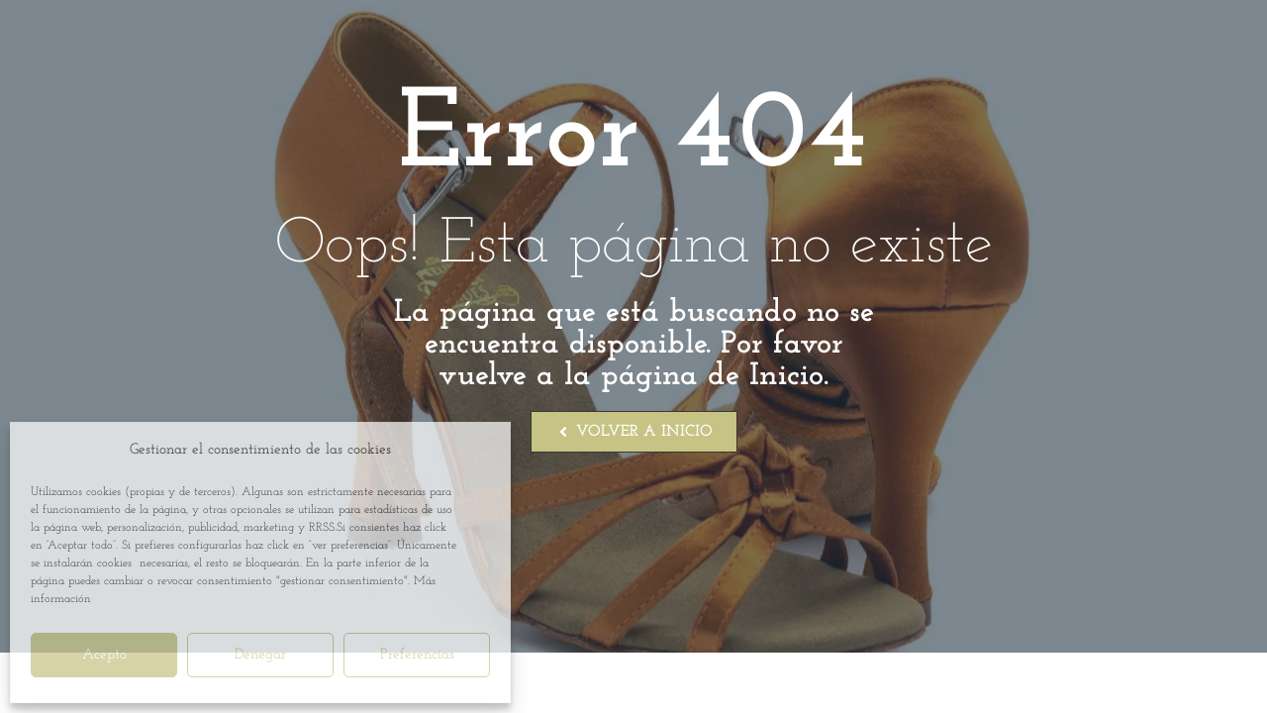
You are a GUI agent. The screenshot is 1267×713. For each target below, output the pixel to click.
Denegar (260, 655)
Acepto (104, 655)
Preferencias (417, 655)
